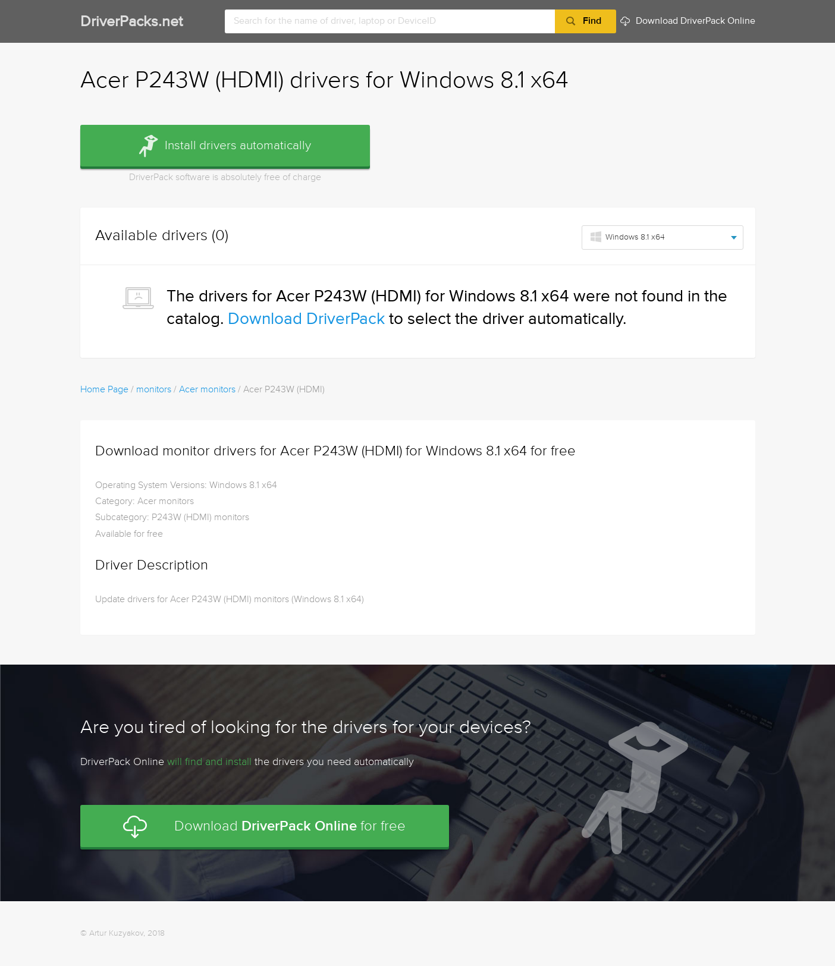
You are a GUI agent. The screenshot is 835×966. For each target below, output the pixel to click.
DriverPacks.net (131, 22)
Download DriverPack (306, 319)
